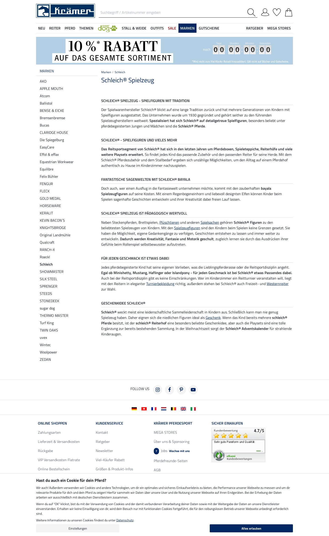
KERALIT (46, 213)
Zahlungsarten (49, 432)
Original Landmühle (55, 235)
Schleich (46, 264)
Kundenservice (109, 423)
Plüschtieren (169, 222)
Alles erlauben (251, 528)
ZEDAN (45, 359)
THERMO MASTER (54, 315)
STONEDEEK (49, 301)
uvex (43, 337)
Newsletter (104, 450)
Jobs (172, 451)
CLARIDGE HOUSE (54, 132)
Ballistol (46, 103)
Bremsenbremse (52, 118)
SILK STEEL (48, 279)
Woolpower (48, 352)
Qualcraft (47, 242)
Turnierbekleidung (160, 283)
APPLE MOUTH (51, 88)
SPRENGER (48, 286)
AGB (157, 470)
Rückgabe (45, 450)
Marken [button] (187, 28)
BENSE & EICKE (52, 110)
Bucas (44, 125)
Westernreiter (278, 283)
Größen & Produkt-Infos (114, 469)
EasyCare (47, 147)
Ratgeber (103, 441)
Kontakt (102, 432)
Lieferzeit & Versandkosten (59, 441)
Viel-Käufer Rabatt (110, 460)
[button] (107, 28)
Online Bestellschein (54, 469)
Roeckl (45, 257)
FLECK (45, 191)
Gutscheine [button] (209, 28)
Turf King (47, 323)
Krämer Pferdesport (173, 423)
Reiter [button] (55, 28)
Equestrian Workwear (57, 161)
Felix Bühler (49, 176)
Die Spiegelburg (52, 140)
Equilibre (46, 169)
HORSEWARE (50, 205)
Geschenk (213, 317)
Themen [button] (86, 28)
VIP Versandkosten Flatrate (59, 460)
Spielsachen (210, 222)
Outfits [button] (157, 28)
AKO (43, 81)
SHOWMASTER (52, 271)
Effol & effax (49, 154)
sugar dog (47, 308)
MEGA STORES (279, 28)
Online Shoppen (52, 423)
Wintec (45, 344)
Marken (47, 71)
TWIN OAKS (49, 330)
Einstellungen (78, 528)
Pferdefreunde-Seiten (171, 460)
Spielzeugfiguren (187, 228)
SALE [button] (172, 28)
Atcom (45, 96)
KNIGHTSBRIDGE (53, 227)
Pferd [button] (70, 28)
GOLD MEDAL (50, 198)
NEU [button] (41, 28)
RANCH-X (47, 249)
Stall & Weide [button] (134, 28)
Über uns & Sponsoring (171, 441)
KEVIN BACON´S (52, 220)
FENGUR (46, 183)
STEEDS (46, 293)
